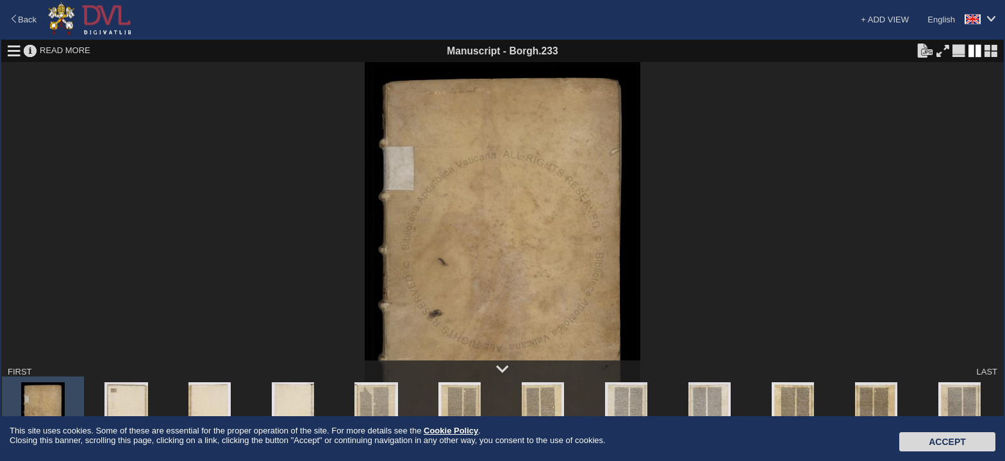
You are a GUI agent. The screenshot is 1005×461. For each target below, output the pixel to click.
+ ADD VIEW (885, 19)
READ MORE (65, 50)
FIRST (20, 371)
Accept (947, 442)
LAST (986, 371)
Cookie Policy (451, 430)
